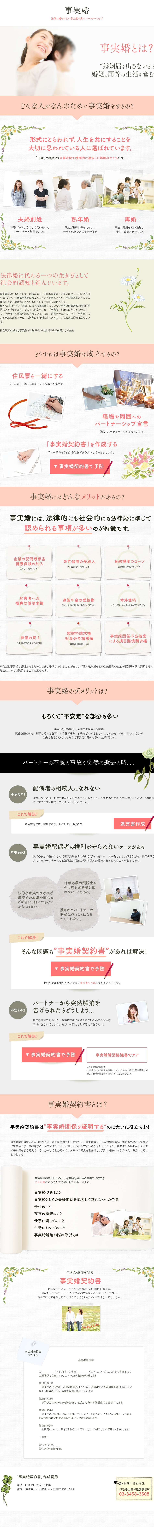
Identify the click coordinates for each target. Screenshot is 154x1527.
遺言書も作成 (88, 983)
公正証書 (40, 1182)
